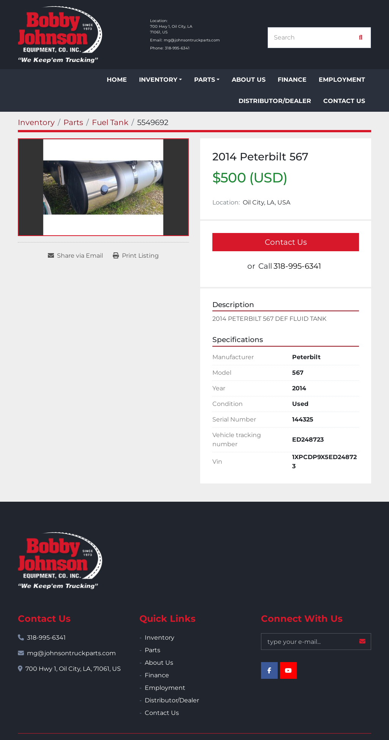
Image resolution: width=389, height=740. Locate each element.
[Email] (316, 641)
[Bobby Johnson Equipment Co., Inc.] (60, 560)
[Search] (315, 37)
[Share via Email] (75, 256)
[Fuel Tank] (110, 122)
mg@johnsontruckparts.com (192, 40)
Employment (342, 79)
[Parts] (73, 122)
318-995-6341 (177, 48)
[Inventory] (36, 122)
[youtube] (288, 670)
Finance (292, 79)
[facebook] (269, 670)
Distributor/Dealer (275, 101)
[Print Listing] (136, 256)
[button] (160, 79)
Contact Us (344, 101)
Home (117, 79)
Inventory (158, 79)
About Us (249, 79)
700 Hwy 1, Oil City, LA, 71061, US (73, 668)
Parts (204, 79)
